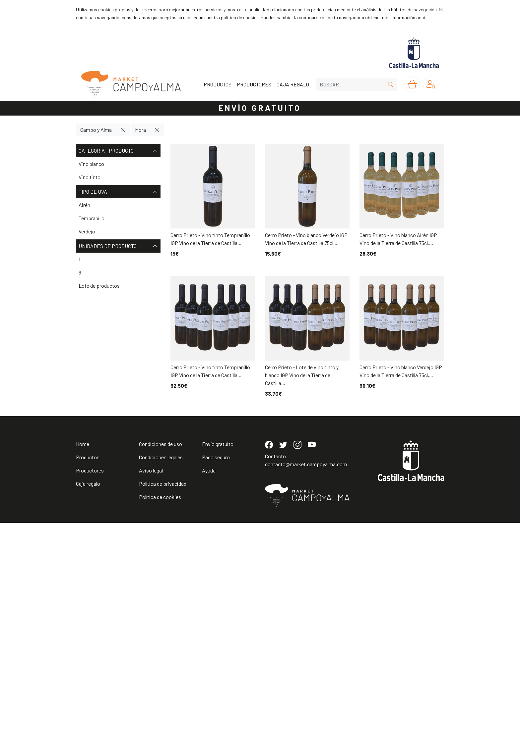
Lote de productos (99, 285)
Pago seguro (216, 676)
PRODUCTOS (217, 84)
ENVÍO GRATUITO (260, 108)
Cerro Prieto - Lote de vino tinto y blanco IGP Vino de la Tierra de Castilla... (302, 375)
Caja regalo (88, 703)
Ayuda (209, 689)
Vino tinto (89, 177)
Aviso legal (151, 689)
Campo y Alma (96, 129)
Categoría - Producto (118, 151)
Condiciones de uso (160, 663)
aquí (420, 17)
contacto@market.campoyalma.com (306, 683)
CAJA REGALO (293, 84)
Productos (87, 676)
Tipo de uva (118, 192)
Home (82, 663)
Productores (90, 689)
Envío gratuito (217, 663)
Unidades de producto (118, 246)
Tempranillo (91, 218)
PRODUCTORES (254, 84)
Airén (84, 205)
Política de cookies (160, 716)
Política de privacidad (162, 703)
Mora (140, 129)
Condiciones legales (161, 676)
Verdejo (87, 231)
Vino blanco (91, 164)
